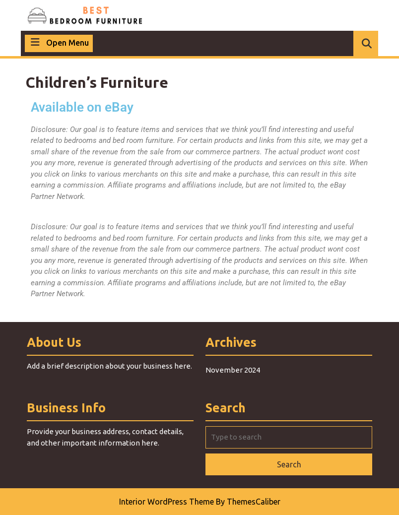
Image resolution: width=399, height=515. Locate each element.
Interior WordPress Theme (166, 501)
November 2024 (232, 370)
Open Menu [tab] (59, 42)
